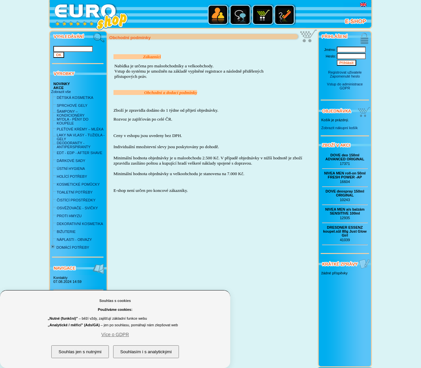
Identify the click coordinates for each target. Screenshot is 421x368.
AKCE (58, 88)
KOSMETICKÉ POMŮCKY (78, 184)
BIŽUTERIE (66, 232)
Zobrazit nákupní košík (339, 128)
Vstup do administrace (345, 84)
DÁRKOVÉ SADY (71, 161)
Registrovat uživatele (344, 72)
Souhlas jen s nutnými (80, 351)
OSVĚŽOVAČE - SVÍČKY (77, 208)
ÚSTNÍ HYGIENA (71, 169)
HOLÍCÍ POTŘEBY (72, 176)
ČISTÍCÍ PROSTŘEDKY (76, 200)
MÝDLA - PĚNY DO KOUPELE (72, 121)
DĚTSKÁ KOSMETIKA (75, 98)
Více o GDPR (115, 334)
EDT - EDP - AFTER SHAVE (79, 153)
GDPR (345, 88)
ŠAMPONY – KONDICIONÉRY (71, 113)
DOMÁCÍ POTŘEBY (72, 247)
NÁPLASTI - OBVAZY (74, 240)
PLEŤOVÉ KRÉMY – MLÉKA (80, 129)
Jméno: (330, 50)
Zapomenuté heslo (345, 76)
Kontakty (60, 278)
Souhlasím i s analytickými (146, 351)
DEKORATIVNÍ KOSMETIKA (80, 224)
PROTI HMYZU (69, 216)
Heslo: (331, 56)
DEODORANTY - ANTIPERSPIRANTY (73, 145)
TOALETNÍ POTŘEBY (74, 192)
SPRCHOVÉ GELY (72, 105)
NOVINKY (61, 84)
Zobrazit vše (61, 92)
